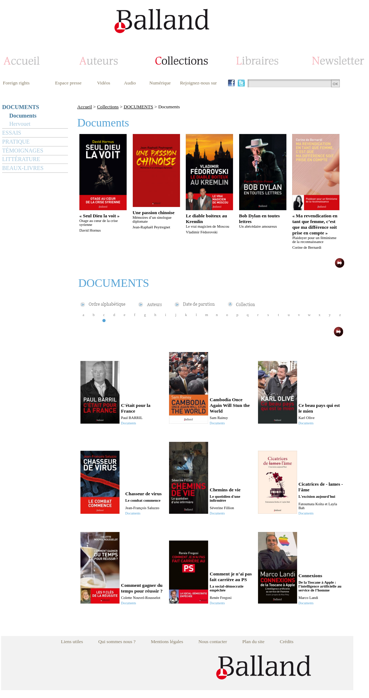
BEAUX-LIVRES (22, 168)
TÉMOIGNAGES (22, 151)
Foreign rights (16, 83)
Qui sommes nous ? (117, 641)
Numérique (160, 83)
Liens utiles (72, 641)
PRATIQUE (16, 142)
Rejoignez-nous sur (198, 83)
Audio (130, 83)
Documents (22, 116)
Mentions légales (167, 641)
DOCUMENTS (20, 107)
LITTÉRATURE (21, 159)
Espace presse (68, 83)
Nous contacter (213, 641)
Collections (108, 106)
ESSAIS (11, 133)
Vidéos (103, 83)
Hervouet (20, 124)
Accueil (84, 106)
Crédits (287, 641)
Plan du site (253, 641)
